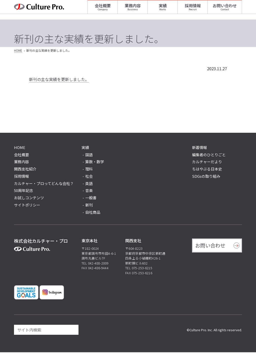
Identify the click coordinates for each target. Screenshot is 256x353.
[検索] (72, 330)
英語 (89, 184)
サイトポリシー (27, 205)
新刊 (89, 205)
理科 (89, 169)
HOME (18, 51)
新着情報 (199, 148)
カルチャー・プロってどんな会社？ (44, 184)
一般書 (90, 198)
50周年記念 (23, 191)
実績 (163, 9)
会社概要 (103, 9)
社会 (89, 177)
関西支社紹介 (25, 169)
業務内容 (133, 9)
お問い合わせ (225, 9)
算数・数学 (94, 162)
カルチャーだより (207, 162)
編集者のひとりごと (209, 155)
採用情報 (193, 9)
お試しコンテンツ (29, 198)
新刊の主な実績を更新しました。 (59, 80)
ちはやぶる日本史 (207, 169)
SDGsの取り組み (206, 177)
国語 (89, 155)
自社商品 (92, 213)
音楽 (89, 191)
